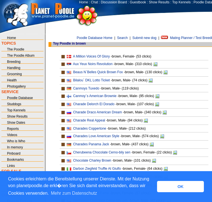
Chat (94, 2)
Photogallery (16, 86)
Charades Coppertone (89, 128)
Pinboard (13, 153)
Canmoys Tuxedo (86, 88)
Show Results (159, 2)
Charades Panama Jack (91, 144)
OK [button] (181, 186)
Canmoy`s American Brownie (95, 96)
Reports (13, 129)
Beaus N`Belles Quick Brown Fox (98, 72)
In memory (15, 147)
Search (122, 38)
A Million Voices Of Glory (91, 56)
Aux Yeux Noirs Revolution (92, 64)
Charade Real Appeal (89, 120)
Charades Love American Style (96, 136)
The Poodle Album (20, 56)
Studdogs (14, 104)
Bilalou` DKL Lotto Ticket (91, 80)
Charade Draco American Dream (97, 112)
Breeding (13, 62)
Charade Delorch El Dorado (93, 104)
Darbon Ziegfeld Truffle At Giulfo (97, 169)
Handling (13, 68)
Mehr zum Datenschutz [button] (74, 193)
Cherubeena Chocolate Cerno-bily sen (101, 152)
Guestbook (138, 2)
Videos (12, 135)
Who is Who (16, 141)
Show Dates (16, 123)
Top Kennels (181, 2)
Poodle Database (20, 98)
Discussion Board (114, 2)
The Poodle (15, 49)
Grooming (14, 74)
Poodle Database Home (94, 38)
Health (12, 80)
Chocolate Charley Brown (92, 160)
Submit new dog (144, 38)
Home (83, 2)
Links (11, 166)
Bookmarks (15, 160)
